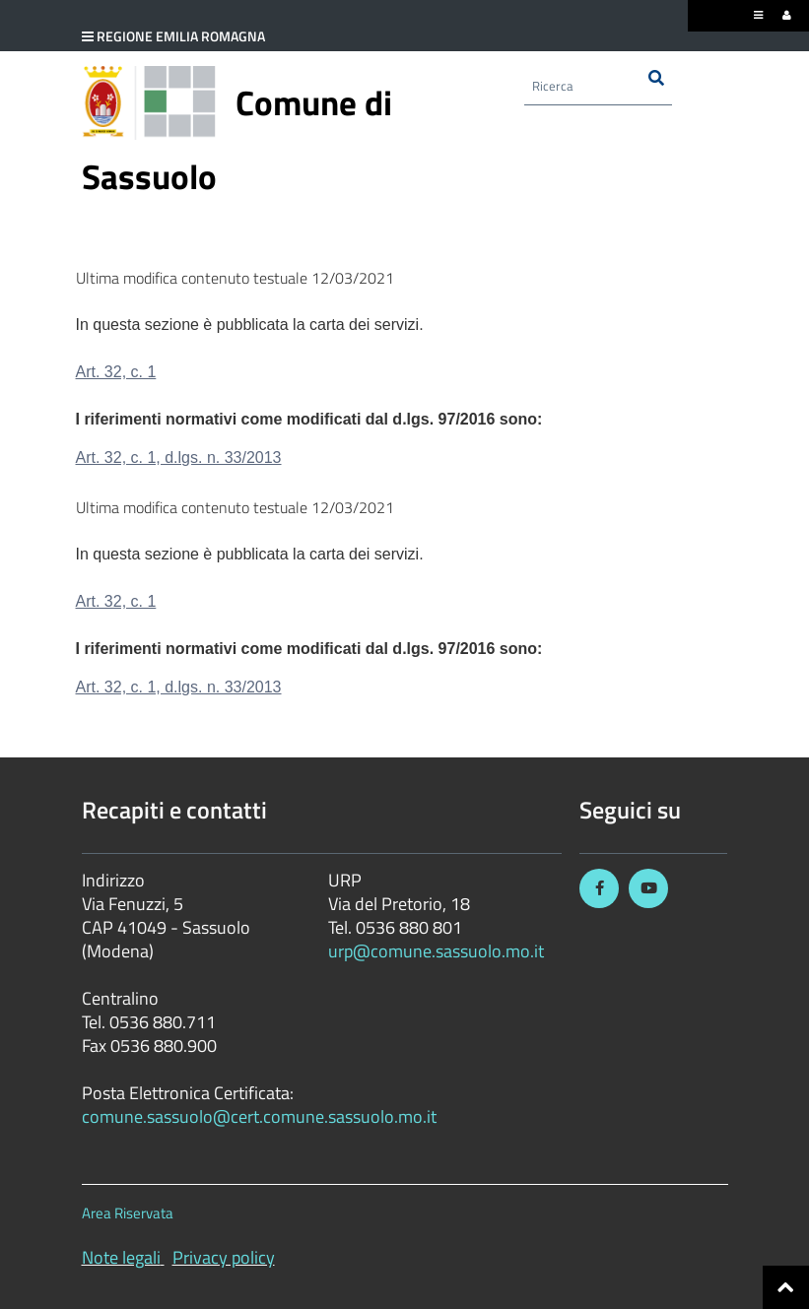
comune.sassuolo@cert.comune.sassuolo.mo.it (261, 1116)
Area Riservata (127, 1213)
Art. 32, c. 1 (116, 371)
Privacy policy (223, 1257)
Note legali (121, 1257)
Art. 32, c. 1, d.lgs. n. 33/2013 (179, 457)
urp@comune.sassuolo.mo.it (436, 951)
